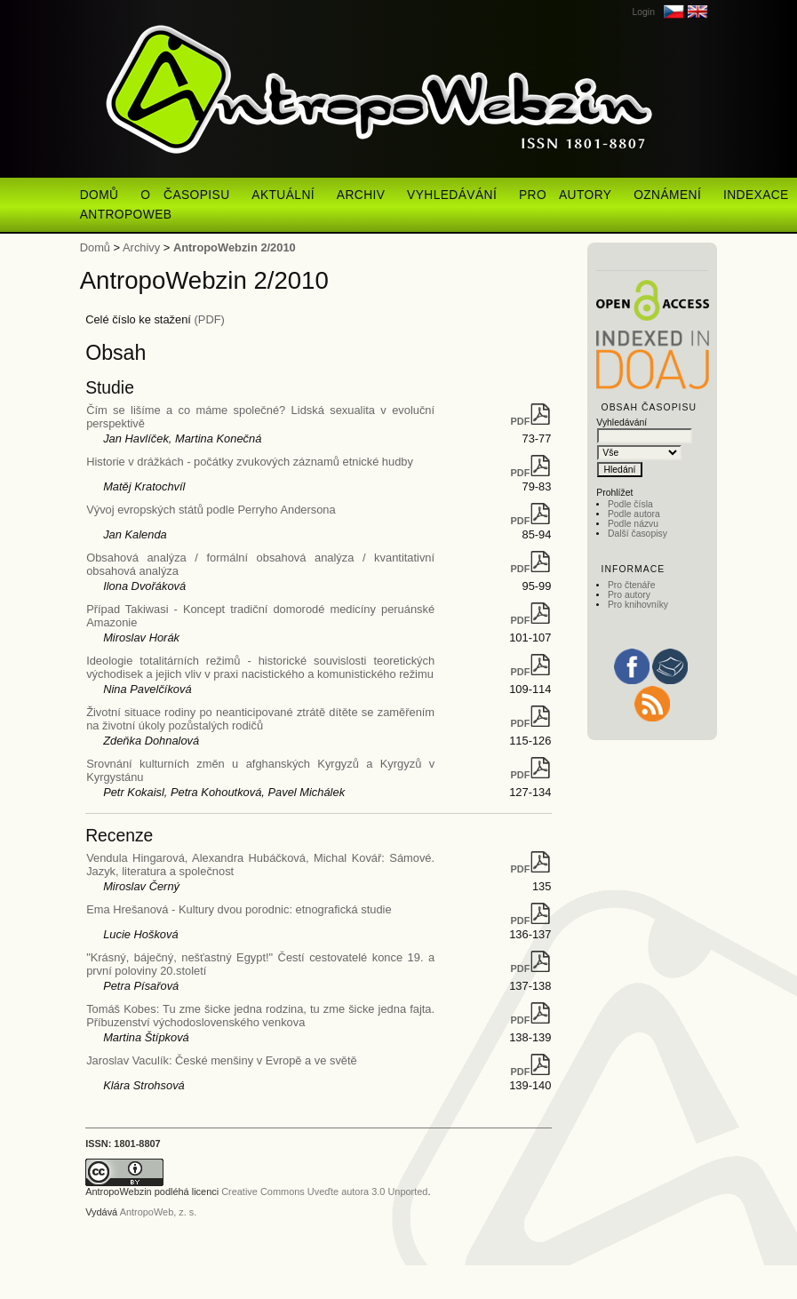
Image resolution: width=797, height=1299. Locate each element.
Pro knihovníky (638, 605)
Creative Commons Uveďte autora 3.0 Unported (324, 1191)
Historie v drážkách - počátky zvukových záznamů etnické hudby (249, 461)
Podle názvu (633, 524)
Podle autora (634, 514)
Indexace (756, 195)
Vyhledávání (452, 195)
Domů (99, 195)
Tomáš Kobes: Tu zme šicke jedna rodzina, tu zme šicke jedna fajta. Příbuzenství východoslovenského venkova (260, 1015)
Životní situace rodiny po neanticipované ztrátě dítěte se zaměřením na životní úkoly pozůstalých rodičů (260, 718)
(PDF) (210, 319)
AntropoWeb (126, 214)
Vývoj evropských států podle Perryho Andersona (211, 509)
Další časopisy (637, 533)
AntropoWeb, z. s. (158, 1212)
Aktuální (283, 195)
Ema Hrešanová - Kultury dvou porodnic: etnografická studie (239, 909)
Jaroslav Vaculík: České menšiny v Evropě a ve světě (221, 1060)
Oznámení (667, 195)
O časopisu (184, 195)
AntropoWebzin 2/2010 (234, 247)
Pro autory (629, 595)
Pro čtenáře (632, 585)
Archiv (361, 195)
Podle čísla (630, 504)
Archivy (141, 247)
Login (643, 12)
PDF (531, 421)
